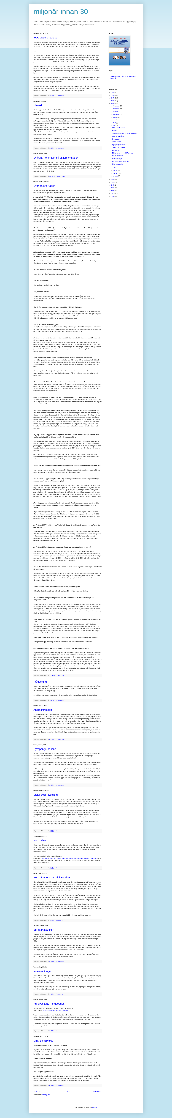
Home (68, 1091)
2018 (113, 95)
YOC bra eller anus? (45, 37)
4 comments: (60, 1031)
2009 (113, 188)
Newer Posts (38, 1091)
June (114, 122)
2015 (113, 103)
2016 (113, 101)
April (114, 168)
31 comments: (60, 1085)
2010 (113, 185)
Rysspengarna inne (44, 749)
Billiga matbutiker (43, 929)
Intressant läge (42, 971)
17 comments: (60, 148)
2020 (113, 92)
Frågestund (40, 681)
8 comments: (60, 920)
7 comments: (60, 994)
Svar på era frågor (44, 185)
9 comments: (60, 831)
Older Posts (97, 1091)
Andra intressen (42, 709)
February (116, 173)
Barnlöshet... (40, 840)
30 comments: (60, 961)
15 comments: (60, 95)
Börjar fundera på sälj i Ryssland (52, 877)
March (115, 170)
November (116, 109)
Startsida (113, 74)
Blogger (94, 1107)
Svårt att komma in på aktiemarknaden (55, 157)
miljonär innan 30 (60, 11)
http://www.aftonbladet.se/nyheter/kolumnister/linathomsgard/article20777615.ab (70, 858)
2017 (113, 98)
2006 (113, 196)
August (115, 117)
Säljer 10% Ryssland (45, 794)
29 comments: (60, 868)
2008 (113, 190)
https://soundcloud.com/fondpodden (56, 1010)
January (115, 176)
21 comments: (60, 675)
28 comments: (60, 739)
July (114, 120)
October (115, 111)
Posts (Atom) (46, 1095)
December (116, 106)
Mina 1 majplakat (43, 1040)
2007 (113, 193)
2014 (113, 179)
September (116, 114)
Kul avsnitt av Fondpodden (49, 1003)
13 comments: (60, 785)
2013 (113, 182)
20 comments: (60, 176)
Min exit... (39, 105)
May (114, 125)
